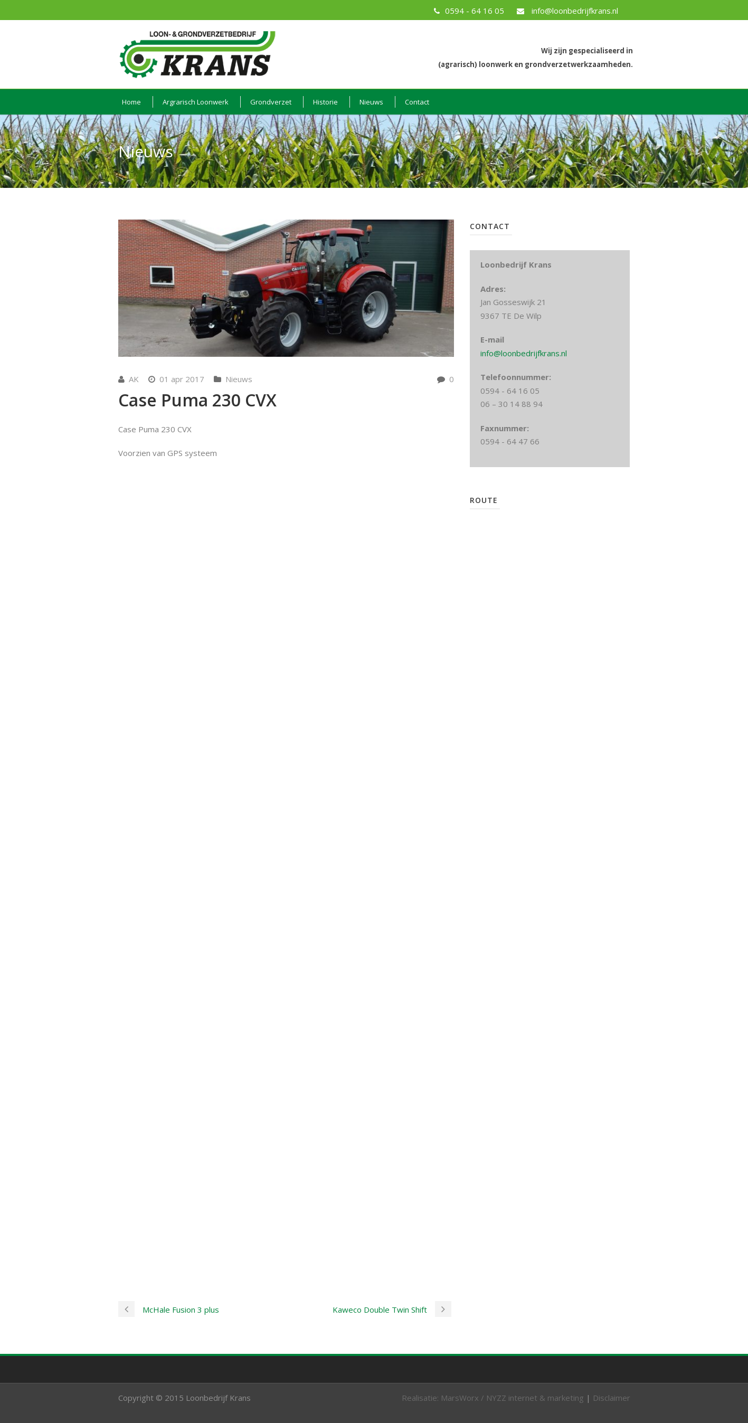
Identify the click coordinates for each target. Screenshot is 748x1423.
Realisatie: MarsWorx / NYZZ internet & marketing (493, 1397)
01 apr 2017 (181, 379)
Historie (325, 102)
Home (131, 102)
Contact (417, 102)
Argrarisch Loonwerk (196, 102)
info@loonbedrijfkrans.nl (523, 353)
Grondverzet (270, 102)
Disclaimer (611, 1397)
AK (134, 379)
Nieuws (371, 102)
